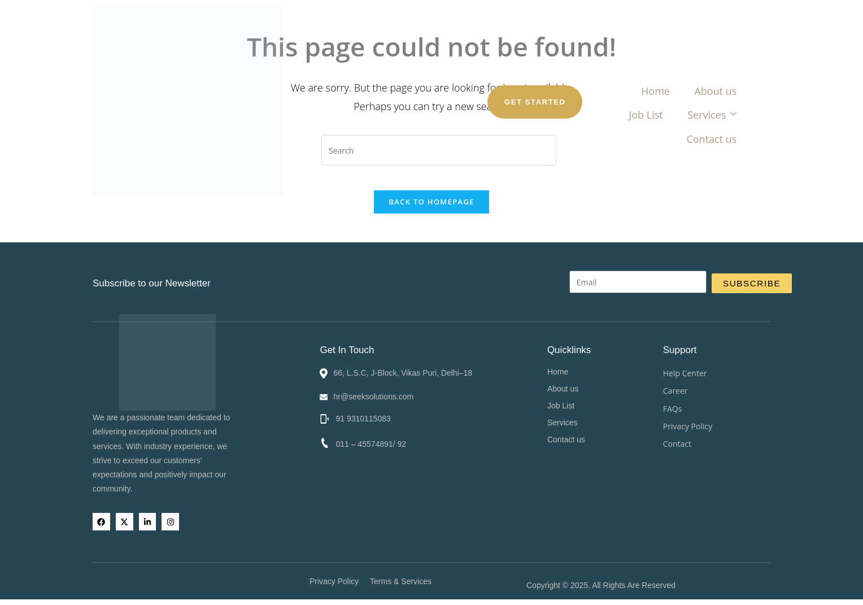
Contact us (572, 53)
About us (375, 53)
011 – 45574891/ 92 (373, 442)
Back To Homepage (431, 211)
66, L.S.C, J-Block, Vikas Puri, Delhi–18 (406, 370)
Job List (435, 53)
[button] (635, 420)
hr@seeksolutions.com (377, 394)
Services (499, 53)
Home (316, 53)
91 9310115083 (365, 416)
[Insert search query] (438, 150)
